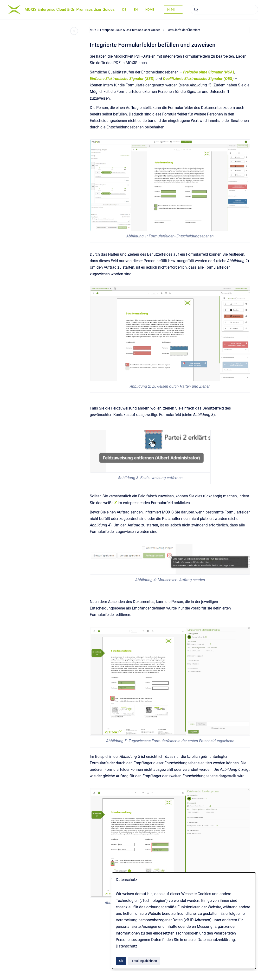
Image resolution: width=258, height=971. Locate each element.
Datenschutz (126, 946)
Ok (121, 961)
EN (136, 9)
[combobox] (224, 9)
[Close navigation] (74, 31)
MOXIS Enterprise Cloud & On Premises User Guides (70, 9)
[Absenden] (196, 9)
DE (124, 9)
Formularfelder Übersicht (183, 30)
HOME (149, 9)
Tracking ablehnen (144, 961)
